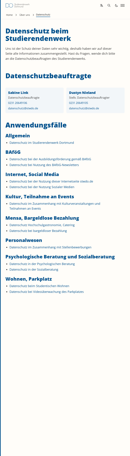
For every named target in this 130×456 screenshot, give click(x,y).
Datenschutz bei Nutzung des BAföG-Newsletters (44, 165)
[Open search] (109, 5)
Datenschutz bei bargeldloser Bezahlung (38, 231)
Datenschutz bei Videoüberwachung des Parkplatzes (46, 292)
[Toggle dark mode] (116, 5)
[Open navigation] (123, 5)
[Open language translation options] (101, 5)
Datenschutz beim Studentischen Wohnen (39, 286)
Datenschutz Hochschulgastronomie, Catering (42, 225)
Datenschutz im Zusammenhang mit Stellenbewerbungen (50, 247)
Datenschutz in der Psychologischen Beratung (42, 264)
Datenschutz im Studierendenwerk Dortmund (41, 143)
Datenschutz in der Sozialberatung (33, 269)
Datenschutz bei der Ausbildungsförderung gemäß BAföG (50, 159)
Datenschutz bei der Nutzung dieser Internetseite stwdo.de (51, 181)
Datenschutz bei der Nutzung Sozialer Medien (41, 187)
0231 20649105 (78, 103)
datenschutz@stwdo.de (23, 108)
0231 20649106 (17, 103)
